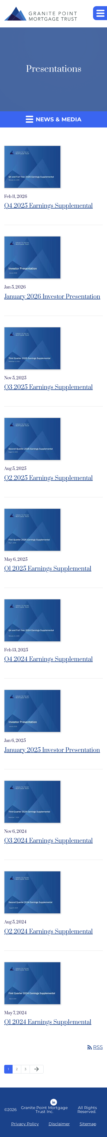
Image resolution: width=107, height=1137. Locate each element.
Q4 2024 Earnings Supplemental (48, 659)
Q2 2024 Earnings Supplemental (48, 931)
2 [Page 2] (17, 1069)
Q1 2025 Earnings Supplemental (47, 569)
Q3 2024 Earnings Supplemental (48, 841)
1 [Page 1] (8, 1069)
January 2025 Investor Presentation (52, 750)
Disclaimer (59, 1124)
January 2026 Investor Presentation (52, 297)
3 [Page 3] (25, 1069)
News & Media (53, 119)
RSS (94, 1047)
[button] (100, 13)
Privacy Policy (25, 1124)
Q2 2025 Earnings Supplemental (48, 478)
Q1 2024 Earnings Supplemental (47, 1022)
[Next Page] (37, 1069)
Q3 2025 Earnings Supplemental (48, 387)
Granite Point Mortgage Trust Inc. (44, 1110)
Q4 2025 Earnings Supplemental (48, 206)
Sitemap (88, 1124)
